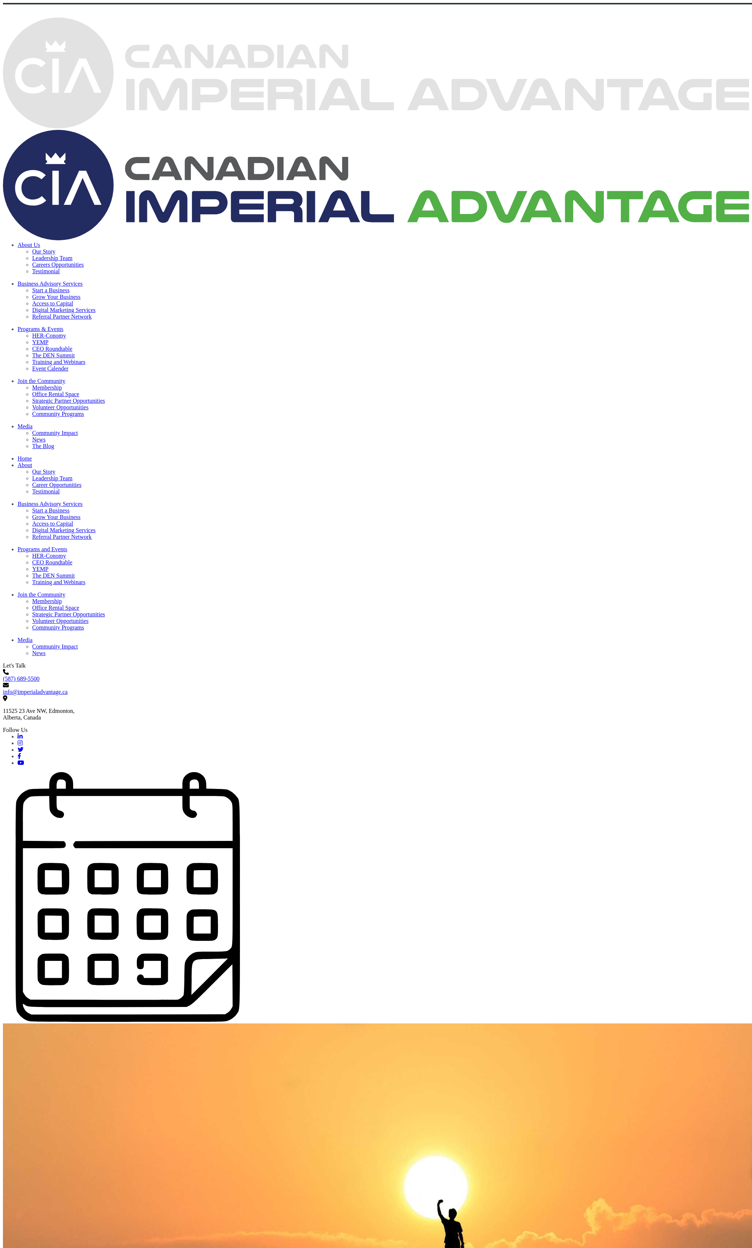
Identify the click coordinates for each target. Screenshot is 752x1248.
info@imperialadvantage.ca (35, 692)
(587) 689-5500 (21, 679)
